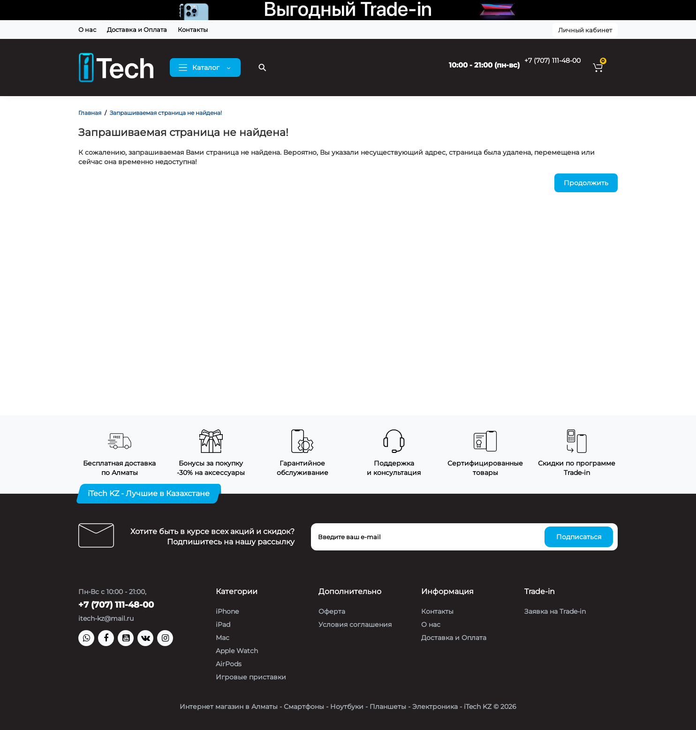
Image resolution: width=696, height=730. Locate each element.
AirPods (229, 664)
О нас (87, 29)
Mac (222, 637)
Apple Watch (237, 651)
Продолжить (586, 183)
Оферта (331, 611)
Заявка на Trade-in (555, 611)
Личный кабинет (585, 30)
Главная (89, 112)
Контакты (193, 29)
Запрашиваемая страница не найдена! (166, 112)
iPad (223, 624)
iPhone (227, 611)
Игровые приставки (251, 677)
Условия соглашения (355, 624)
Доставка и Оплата (137, 29)
